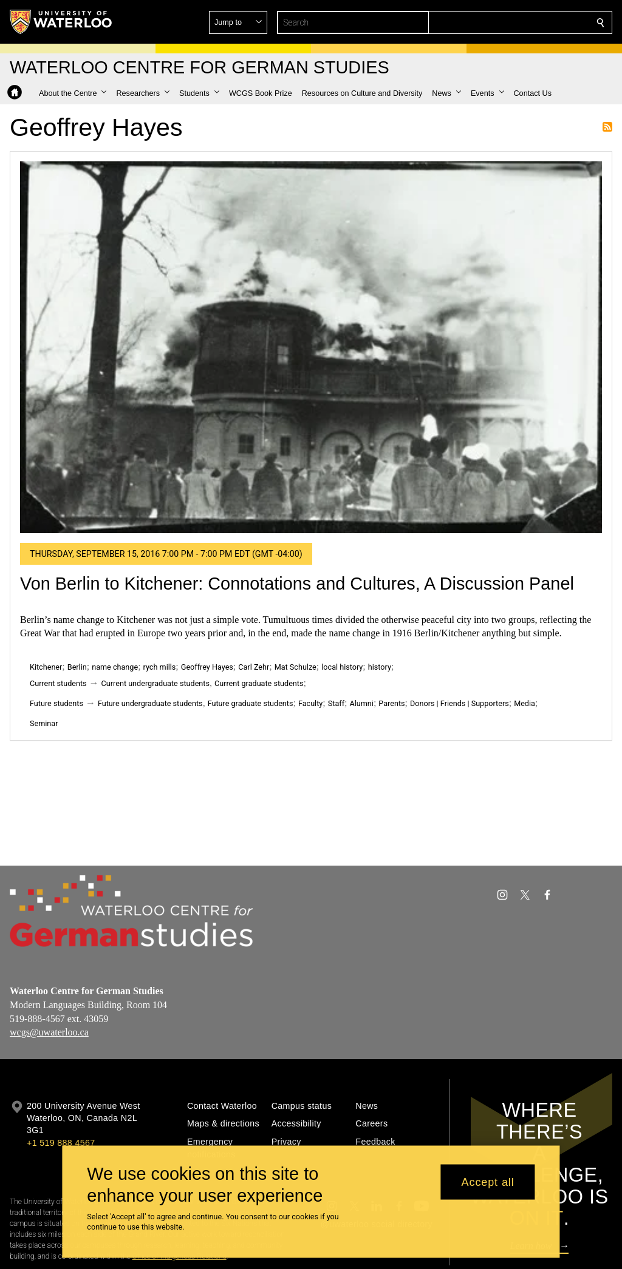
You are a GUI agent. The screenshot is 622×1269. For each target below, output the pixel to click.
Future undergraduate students (150, 703)
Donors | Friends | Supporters (459, 703)
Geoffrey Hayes (207, 667)
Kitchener (46, 667)
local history (342, 667)
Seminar (44, 723)
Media (524, 703)
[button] (512, 22)
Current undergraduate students (155, 683)
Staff (336, 703)
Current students (58, 683)
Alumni (361, 703)
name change (115, 667)
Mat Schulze (295, 667)
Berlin (77, 667)
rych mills (159, 667)
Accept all (488, 1182)
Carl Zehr (253, 667)
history (379, 667)
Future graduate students (250, 703)
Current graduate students (258, 683)
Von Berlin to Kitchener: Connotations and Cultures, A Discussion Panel (297, 583)
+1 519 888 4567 (61, 1143)
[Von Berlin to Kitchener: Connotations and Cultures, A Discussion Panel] (311, 347)
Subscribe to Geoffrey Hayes (607, 127)
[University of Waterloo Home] (61, 22)
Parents (391, 703)
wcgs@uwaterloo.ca (49, 1032)
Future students (56, 703)
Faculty (310, 703)
